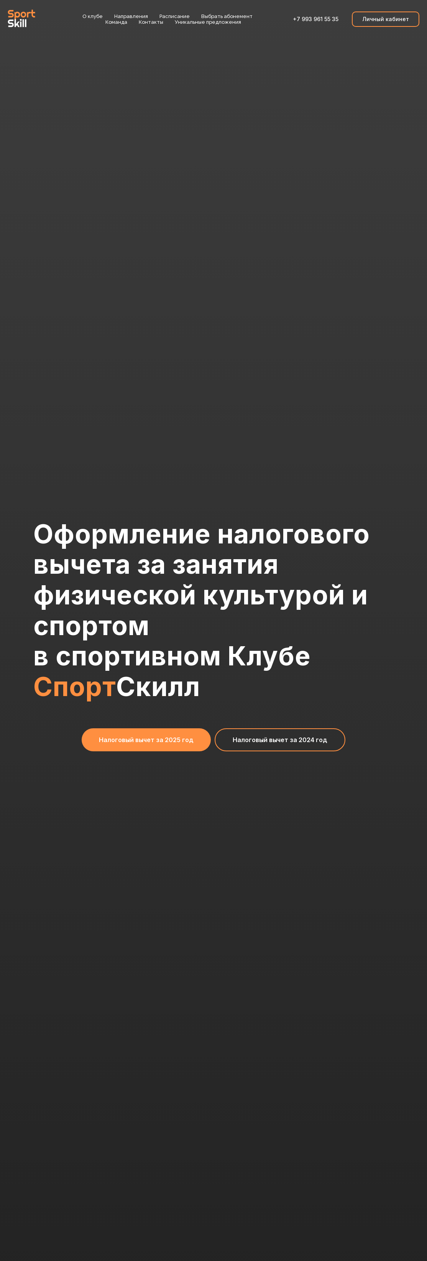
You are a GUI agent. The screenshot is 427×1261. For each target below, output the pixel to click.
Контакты (151, 22)
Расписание (174, 16)
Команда (116, 22)
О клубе (92, 16)
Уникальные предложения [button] (208, 22)
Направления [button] (131, 16)
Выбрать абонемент (227, 16)
